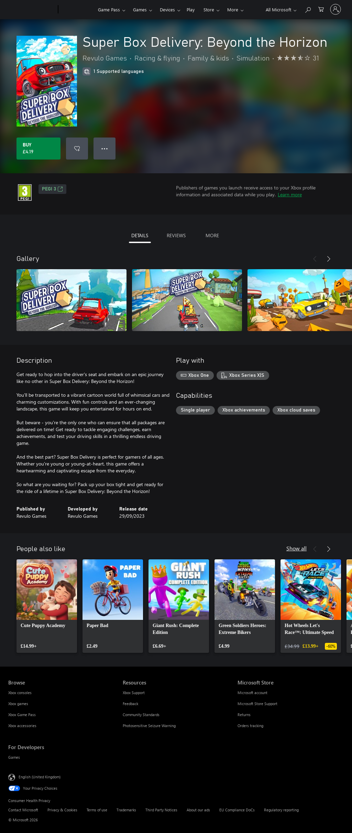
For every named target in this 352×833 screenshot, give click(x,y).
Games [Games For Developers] (14, 757)
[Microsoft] (31, 9)
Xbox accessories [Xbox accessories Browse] (22, 725)
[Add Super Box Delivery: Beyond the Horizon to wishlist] (77, 149)
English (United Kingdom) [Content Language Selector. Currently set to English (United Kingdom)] (39, 777)
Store (209, 9)
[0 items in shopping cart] (321, 9)
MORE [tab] (212, 235)
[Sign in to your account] (335, 9)
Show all (296, 548)
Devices (167, 9)
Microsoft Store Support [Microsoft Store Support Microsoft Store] (257, 703)
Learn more (290, 194)
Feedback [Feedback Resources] (130, 703)
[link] (46, 606)
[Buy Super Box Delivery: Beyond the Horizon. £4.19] (38, 149)
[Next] (329, 259)
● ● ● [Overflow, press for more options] (104, 148)
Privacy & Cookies (62, 810)
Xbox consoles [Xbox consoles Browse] (20, 692)
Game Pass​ (109, 9)
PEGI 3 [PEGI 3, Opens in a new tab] (52, 189)
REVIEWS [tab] (176, 235)
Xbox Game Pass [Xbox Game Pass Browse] (22, 714)
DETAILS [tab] (139, 235)
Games (140, 9)
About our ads (198, 810)
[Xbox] (77, 9)
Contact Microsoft (23, 810)
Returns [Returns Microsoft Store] (244, 714)
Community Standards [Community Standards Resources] (141, 714)
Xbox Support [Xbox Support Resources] (134, 692)
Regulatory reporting (281, 810)
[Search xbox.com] (307, 9)
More (232, 9)
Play (191, 9)
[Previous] (315, 259)
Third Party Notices (161, 810)
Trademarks (126, 810)
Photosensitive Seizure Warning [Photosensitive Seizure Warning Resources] (149, 725)
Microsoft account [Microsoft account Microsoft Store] (252, 692)
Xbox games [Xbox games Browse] (18, 703)
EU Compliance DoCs (237, 810)
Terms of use (97, 810)
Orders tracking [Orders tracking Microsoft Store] (250, 725)
